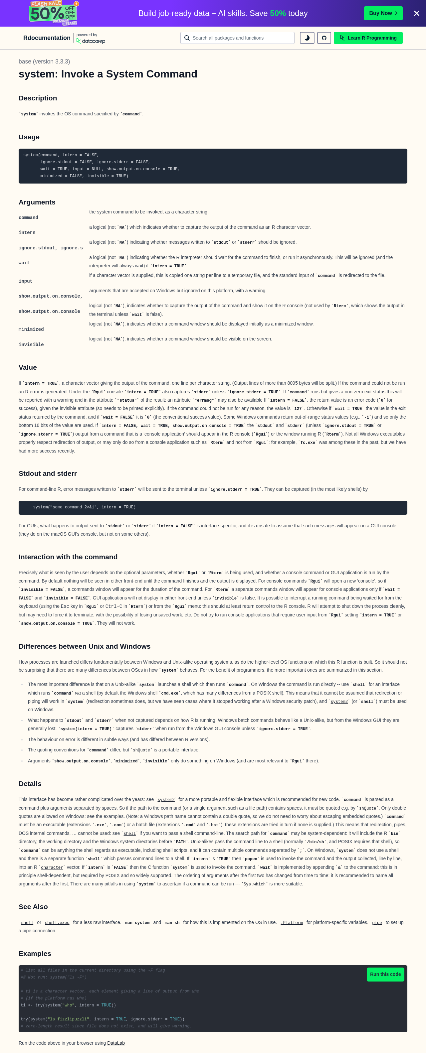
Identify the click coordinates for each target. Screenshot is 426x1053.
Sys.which (255, 884)
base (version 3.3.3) (44, 61)
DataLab (116, 1043)
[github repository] (324, 38)
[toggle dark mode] (307, 38)
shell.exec (57, 923)
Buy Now (383, 13)
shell (130, 834)
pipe (377, 923)
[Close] (416, 13)
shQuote (141, 750)
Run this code (385, 974)
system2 (339, 702)
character (52, 867)
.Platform (292, 923)
